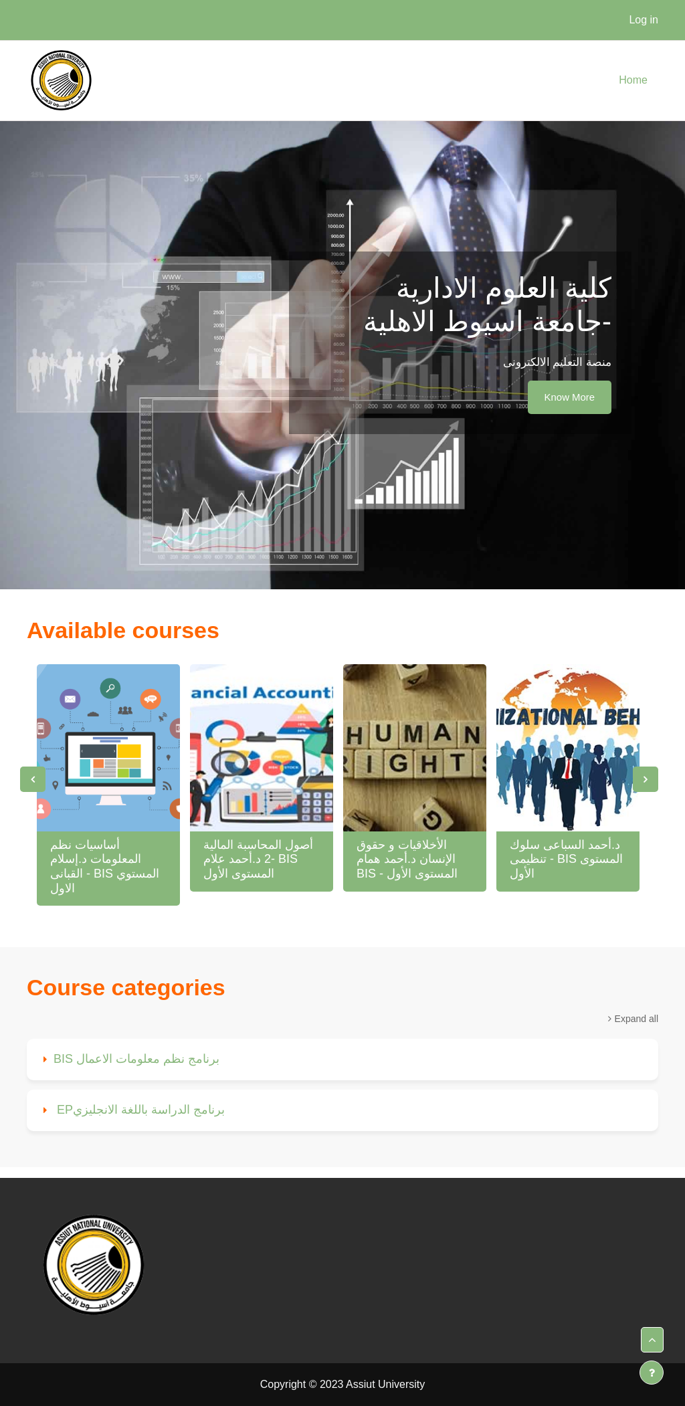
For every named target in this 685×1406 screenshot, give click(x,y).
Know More (570, 397)
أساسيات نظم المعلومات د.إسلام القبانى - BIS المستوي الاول (104, 866)
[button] (652, 1339)
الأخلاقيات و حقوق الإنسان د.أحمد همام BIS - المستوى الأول (407, 859)
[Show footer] (652, 1373)
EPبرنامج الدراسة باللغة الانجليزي (139, 1109)
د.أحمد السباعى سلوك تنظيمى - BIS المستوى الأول (566, 859)
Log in (643, 19)
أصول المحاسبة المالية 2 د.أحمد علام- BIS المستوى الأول (258, 859)
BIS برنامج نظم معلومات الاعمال (136, 1059)
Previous (32, 779)
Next (645, 779)
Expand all (636, 1018)
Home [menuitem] (633, 80)
